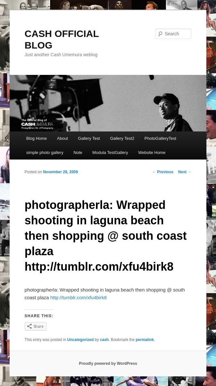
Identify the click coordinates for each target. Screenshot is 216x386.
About (62, 138)
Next (184, 172)
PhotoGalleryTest (160, 138)
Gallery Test (89, 138)
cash (104, 339)
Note (77, 152)
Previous (162, 172)
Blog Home (36, 138)
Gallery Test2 (122, 138)
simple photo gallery (45, 152)
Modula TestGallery (110, 152)
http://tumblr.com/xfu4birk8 (78, 297)
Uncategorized (80, 339)
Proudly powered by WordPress (108, 363)
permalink (145, 339)
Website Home (151, 152)
